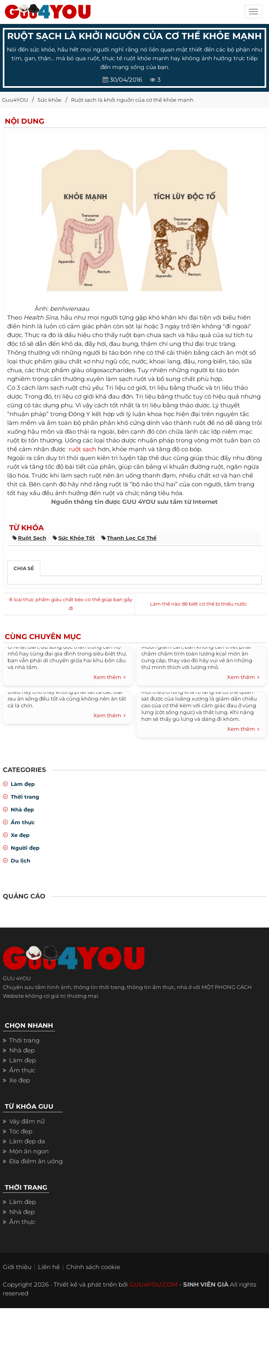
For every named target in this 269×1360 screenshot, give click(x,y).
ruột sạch (82, 449)
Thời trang (25, 796)
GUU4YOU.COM (153, 1284)
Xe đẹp (20, 835)
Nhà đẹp (22, 809)
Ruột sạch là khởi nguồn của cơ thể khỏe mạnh (132, 100)
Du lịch (20, 860)
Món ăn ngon (29, 1151)
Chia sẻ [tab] (24, 568)
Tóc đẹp (20, 1131)
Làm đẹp (23, 784)
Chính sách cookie (93, 1267)
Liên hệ (49, 1267)
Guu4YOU (15, 100)
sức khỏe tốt (76, 538)
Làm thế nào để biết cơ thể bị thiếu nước (198, 604)
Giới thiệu (17, 1267)
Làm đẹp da (27, 1141)
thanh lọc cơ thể (131, 538)
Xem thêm (109, 677)
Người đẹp (25, 848)
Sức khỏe (49, 100)
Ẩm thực (23, 822)
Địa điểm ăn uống (36, 1161)
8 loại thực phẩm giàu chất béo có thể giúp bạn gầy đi (71, 603)
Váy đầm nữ (27, 1121)
